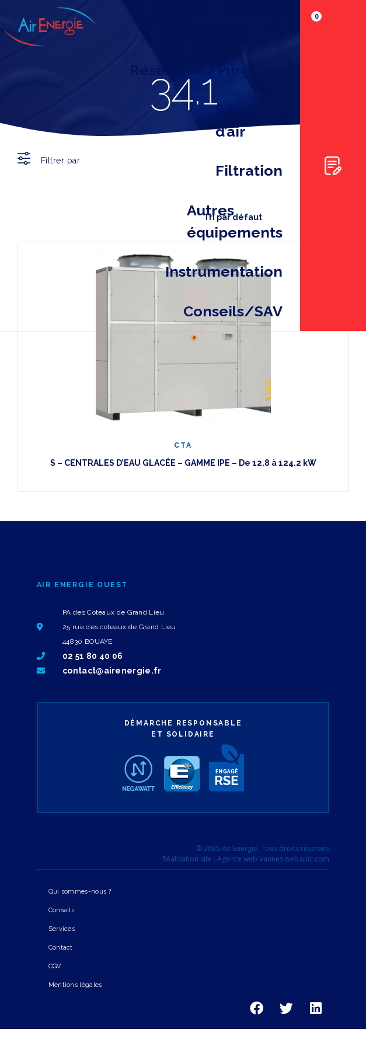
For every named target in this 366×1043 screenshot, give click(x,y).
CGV (54, 966)
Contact (60, 947)
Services (61, 929)
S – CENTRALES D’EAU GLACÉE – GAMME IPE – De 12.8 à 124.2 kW (183, 463)
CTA (182, 445)
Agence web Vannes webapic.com (273, 859)
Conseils (61, 910)
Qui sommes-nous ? (79, 891)
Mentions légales (75, 985)
